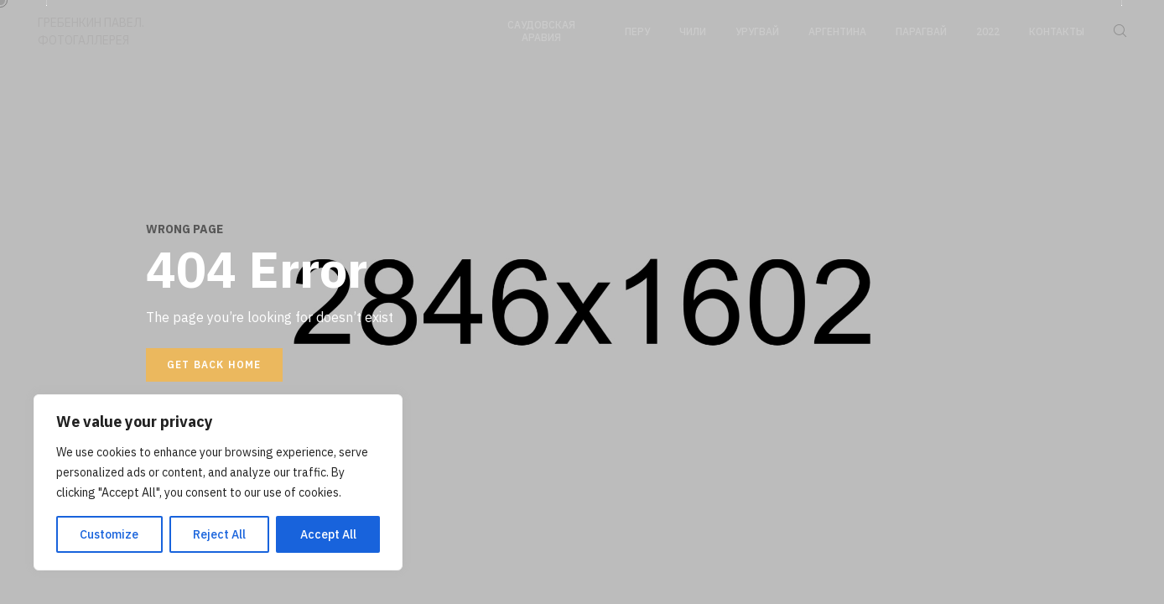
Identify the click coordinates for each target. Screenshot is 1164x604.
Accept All (328, 534)
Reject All (219, 534)
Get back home (214, 364)
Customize (109, 534)
